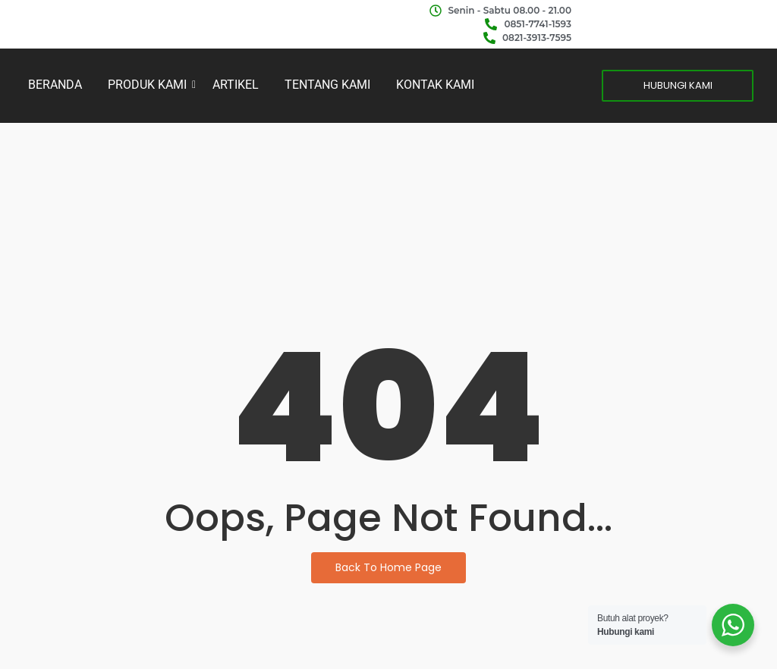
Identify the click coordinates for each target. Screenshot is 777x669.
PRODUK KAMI (150, 84)
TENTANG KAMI (327, 84)
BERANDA (55, 84)
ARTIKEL (235, 84)
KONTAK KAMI (435, 84)
